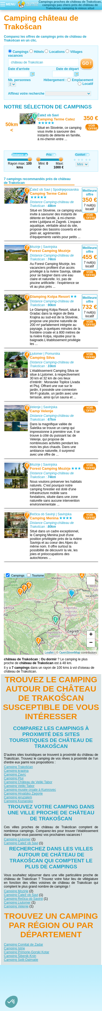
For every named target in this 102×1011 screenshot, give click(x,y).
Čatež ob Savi (40, 189)
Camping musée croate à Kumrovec (30, 790)
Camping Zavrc (15, 774)
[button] (11, 1001)
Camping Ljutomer (17, 839)
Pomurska (52, 354)
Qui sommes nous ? (23, 969)
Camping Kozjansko (18, 801)
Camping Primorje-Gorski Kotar (26, 952)
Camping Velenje (16, 906)
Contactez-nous (54, 969)
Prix (50, 154)
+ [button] (91, 635)
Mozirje (35, 247)
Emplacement (82, 80)
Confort (82, 154)
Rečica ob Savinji (42, 514)
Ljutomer (36, 354)
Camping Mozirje (16, 891)
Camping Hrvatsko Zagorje (23, 793)
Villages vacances (81, 976)
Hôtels (39, 52)
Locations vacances (53, 976)
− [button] (91, 643)
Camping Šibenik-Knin (20, 956)
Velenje (35, 407)
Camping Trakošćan (18, 767)
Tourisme (38, 575)
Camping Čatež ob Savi (21, 843)
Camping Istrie (14, 948)
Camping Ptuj (13, 778)
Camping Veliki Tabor (19, 786)
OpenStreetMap (70, 652)
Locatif (87, 84)
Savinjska (50, 247)
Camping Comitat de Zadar (23, 944)
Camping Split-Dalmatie (21, 960)
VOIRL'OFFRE (92, 127)
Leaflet (49, 652)
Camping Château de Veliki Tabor (28, 782)
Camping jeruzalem (18, 797)
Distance (19, 154)
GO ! (86, 63)
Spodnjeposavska (66, 189)
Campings (21, 52)
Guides (50, 980)
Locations (57, 52)
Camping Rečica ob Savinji (23, 899)
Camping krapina (16, 771)
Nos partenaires (81, 969)
